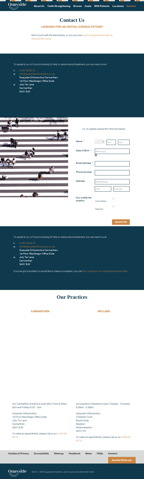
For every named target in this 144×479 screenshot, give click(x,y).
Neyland (99, 209)
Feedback (75, 453)
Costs (88, 6)
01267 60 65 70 (27, 70)
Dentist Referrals (122, 460)
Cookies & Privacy (18, 453)
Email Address (84, 163)
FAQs (100, 453)
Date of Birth (83, 150)
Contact (131, 6)
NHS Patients (101, 6)
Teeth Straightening (59, 6)
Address (80, 181)
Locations (118, 6)
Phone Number (84, 172)
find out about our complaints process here (105, 271)
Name (80, 141)
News (89, 453)
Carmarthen (100, 201)
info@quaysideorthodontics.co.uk (37, 74)
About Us (39, 6)
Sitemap (59, 453)
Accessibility (41, 453)
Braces (77, 6)
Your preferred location (83, 199)
